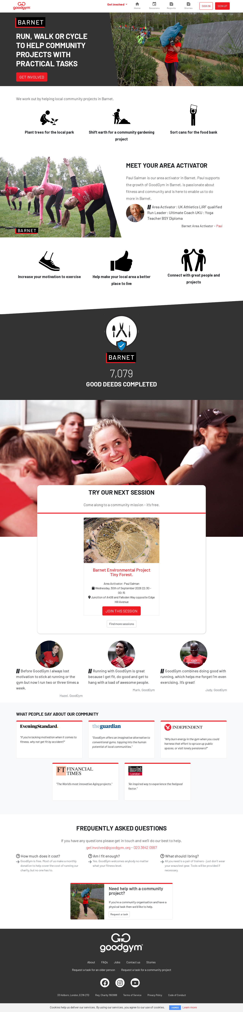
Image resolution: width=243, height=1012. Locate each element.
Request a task (119, 914)
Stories (151, 962)
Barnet (31, 22)
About (91, 962)
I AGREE (175, 1007)
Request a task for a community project (146, 970)
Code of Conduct (177, 995)
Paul (219, 226)
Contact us (133, 962)
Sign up (222, 6)
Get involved (116, 4)
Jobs (117, 962)
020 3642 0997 (145, 847)
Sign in (206, 6)
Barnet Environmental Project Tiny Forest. (121, 572)
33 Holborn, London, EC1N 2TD (73, 995)
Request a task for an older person (93, 970)
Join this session (121, 611)
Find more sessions (121, 624)
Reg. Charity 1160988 (106, 995)
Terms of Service (132, 995)
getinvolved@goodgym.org (108, 847)
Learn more (189, 1007)
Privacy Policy (155, 995)
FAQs (104, 962)
